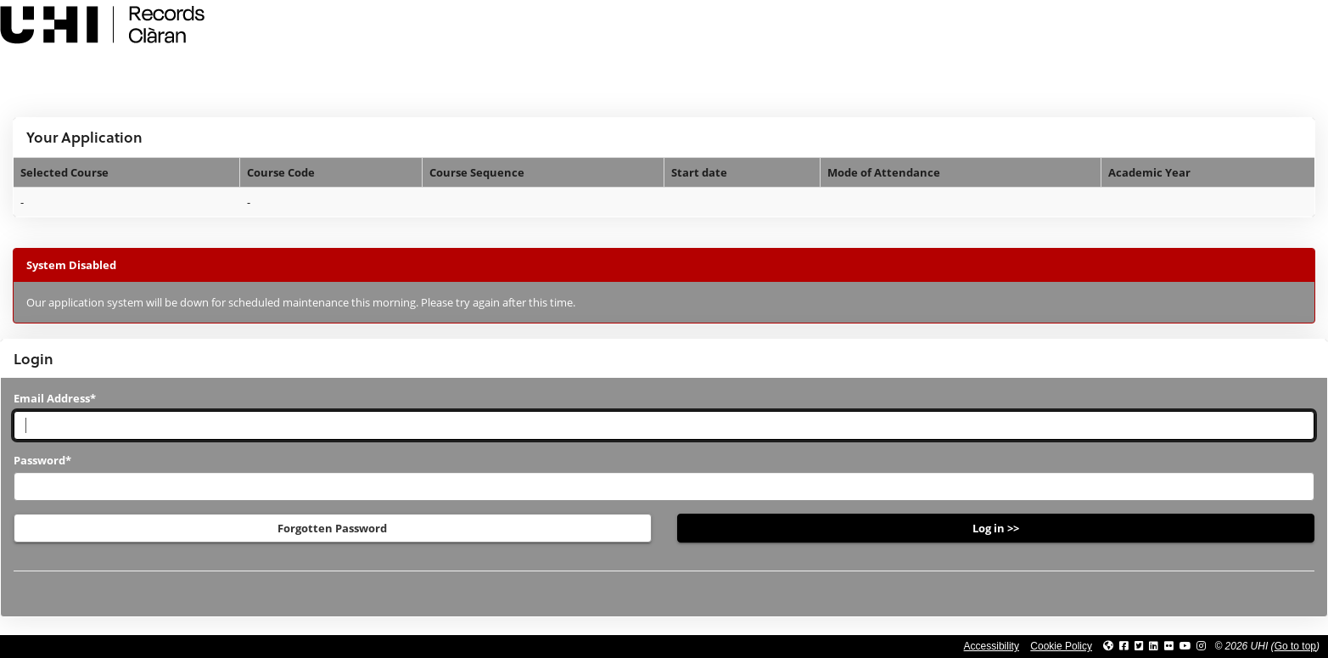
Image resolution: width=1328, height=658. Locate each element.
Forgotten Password (332, 528)
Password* (42, 460)
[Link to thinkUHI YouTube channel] (1185, 646)
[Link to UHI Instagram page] (1201, 646)
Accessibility (991, 646)
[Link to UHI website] (1108, 646)
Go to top (1295, 646)
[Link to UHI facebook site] (1124, 646)
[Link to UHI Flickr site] (1169, 646)
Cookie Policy (1061, 646)
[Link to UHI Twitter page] (1139, 646)
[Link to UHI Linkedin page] (1153, 646)
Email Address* (55, 398)
